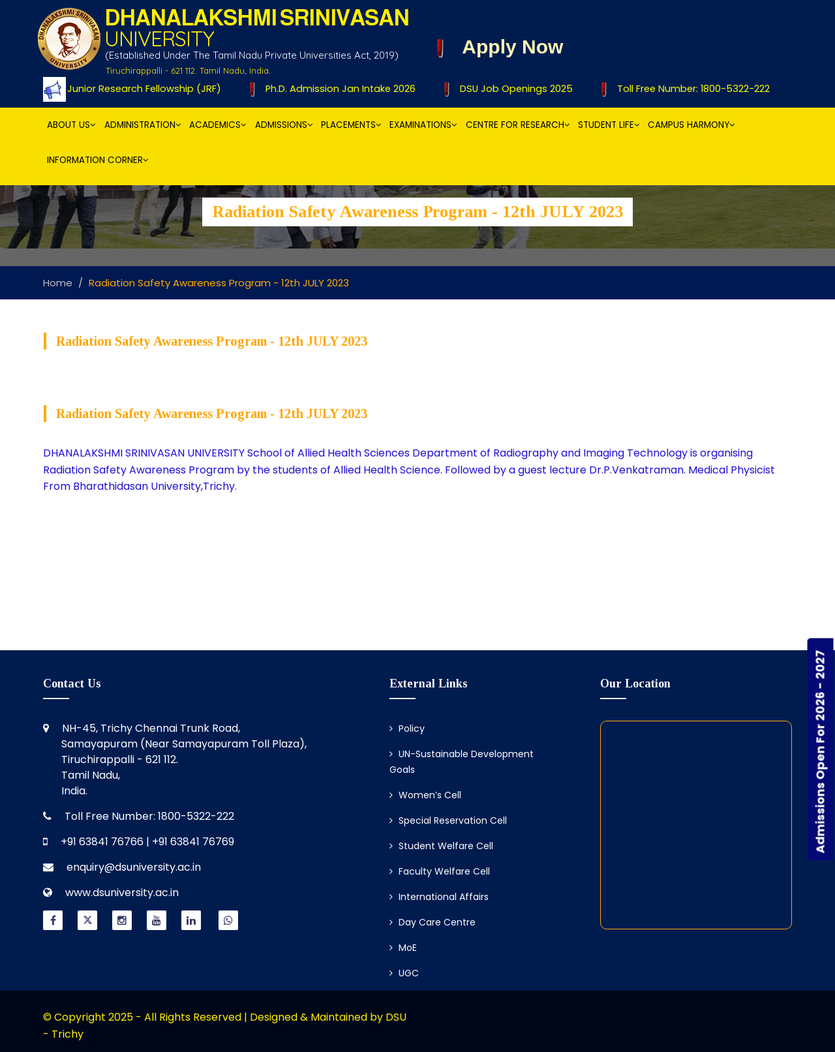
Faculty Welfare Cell (439, 871)
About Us (71, 125)
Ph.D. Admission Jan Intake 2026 (338, 88)
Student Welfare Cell (441, 845)
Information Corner (98, 160)
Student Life (609, 125)
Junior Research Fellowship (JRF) (141, 88)
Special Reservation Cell (448, 820)
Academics (218, 125)
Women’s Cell (425, 795)
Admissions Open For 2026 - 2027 (820, 752)
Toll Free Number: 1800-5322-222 (689, 88)
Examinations (423, 125)
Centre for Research (518, 125)
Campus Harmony (691, 125)
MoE (403, 947)
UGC (404, 973)
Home (57, 283)
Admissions (284, 125)
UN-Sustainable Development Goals (461, 761)
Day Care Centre (432, 922)
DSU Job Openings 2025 (512, 88)
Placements (351, 125)
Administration (142, 125)
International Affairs (439, 896)
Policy (407, 728)
